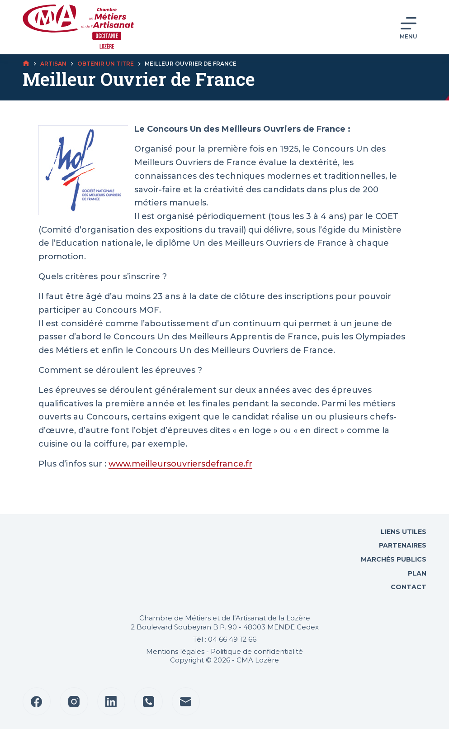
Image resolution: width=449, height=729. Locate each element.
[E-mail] (186, 701)
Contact (407, 587)
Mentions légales (175, 651)
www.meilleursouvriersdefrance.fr (180, 464)
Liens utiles (402, 532)
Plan (416, 573)
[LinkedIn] (111, 701)
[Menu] (408, 27)
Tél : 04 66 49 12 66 (224, 639)
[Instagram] (74, 701)
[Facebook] (37, 701)
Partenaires (402, 545)
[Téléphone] (148, 701)
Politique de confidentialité (257, 651)
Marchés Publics (393, 559)
